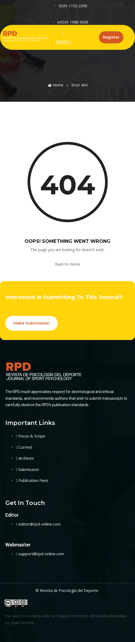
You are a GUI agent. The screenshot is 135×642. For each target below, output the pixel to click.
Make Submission (31, 323)
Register (111, 37)
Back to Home (67, 264)
